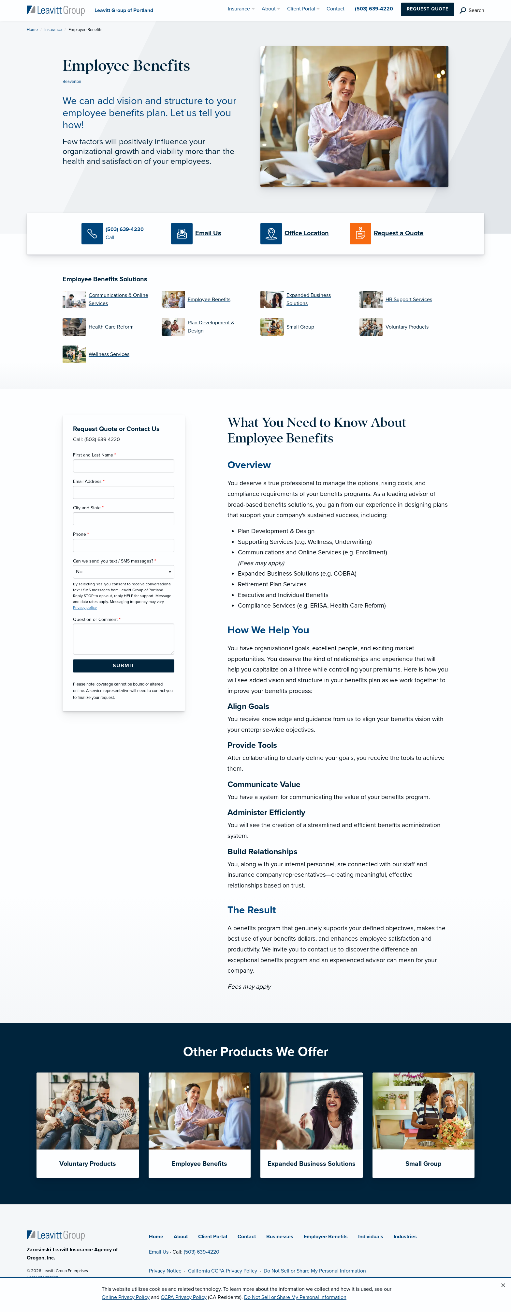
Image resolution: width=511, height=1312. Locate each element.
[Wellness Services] (107, 354)
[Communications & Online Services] (107, 299)
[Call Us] (121, 233)
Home (32, 29)
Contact (247, 1236)
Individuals (370, 1236)
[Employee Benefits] (206, 299)
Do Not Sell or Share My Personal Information (315, 1271)
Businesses (279, 1236)
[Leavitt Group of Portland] (56, 10)
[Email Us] (208, 233)
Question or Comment (97, 619)
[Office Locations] (300, 233)
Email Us (158, 1252)
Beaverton (72, 81)
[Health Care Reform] (107, 327)
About (181, 1236)
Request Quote (427, 9)
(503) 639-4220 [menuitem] (374, 9)
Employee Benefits (326, 1236)
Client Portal (212, 1236)
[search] (472, 10)
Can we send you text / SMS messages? (114, 561)
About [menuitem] (269, 9)
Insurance (53, 29)
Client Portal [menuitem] (301, 9)
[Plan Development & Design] (206, 327)
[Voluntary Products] (404, 327)
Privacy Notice (165, 1271)
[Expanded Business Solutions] (305, 299)
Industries (405, 1236)
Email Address (89, 481)
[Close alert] (503, 1285)
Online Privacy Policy (126, 1297)
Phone (81, 534)
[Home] (56, 1235)
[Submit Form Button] (123, 665)
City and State (88, 508)
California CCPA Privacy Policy (222, 1271)
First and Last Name (94, 455)
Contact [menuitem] (335, 9)
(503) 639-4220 (201, 1252)
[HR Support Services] (404, 299)
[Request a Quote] (389, 233)
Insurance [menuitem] (239, 9)
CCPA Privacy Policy (184, 1297)
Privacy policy (85, 607)
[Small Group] (305, 327)
